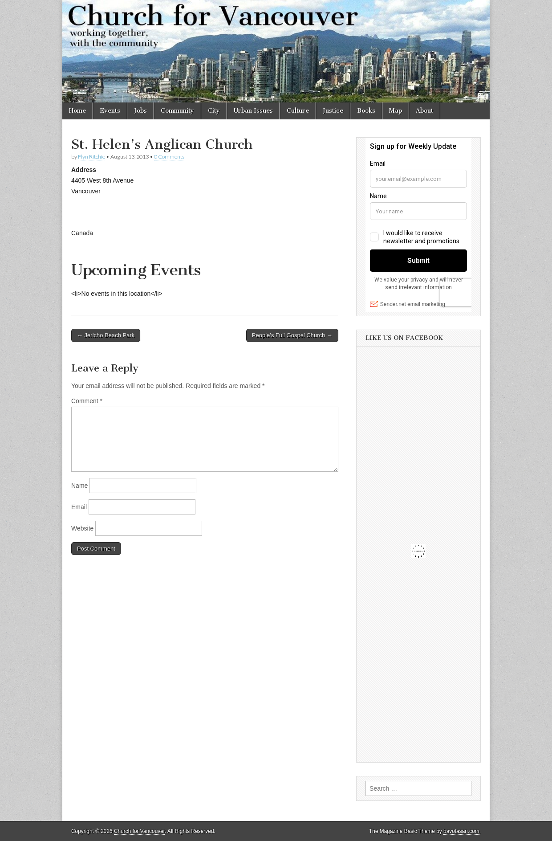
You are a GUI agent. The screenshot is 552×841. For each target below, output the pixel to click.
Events (110, 110)
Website (82, 528)
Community (177, 110)
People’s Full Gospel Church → (292, 335)
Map (395, 110)
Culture (298, 110)
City (214, 110)
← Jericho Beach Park (105, 335)
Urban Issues (253, 110)
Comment (86, 400)
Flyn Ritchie (91, 156)
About (424, 110)
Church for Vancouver (139, 831)
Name (79, 485)
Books (366, 110)
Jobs (140, 110)
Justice (333, 110)
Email (79, 506)
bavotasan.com (461, 831)
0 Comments (169, 156)
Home (77, 110)
